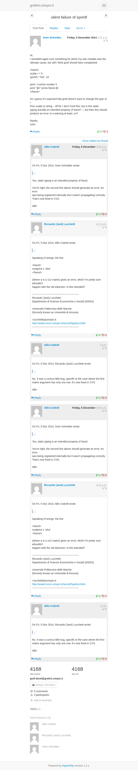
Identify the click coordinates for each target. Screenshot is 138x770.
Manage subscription (44, 685)
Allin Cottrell (51, 146)
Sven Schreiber (52, 37)
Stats (67, 28)
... (34, 173)
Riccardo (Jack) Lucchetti (59, 224)
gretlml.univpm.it (42, 5)
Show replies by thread (95, 140)
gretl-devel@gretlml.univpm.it (46, 678)
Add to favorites (41, 700)
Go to (80, 28)
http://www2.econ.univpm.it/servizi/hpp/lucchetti (58, 323)
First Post (38, 28)
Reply (35, 131)
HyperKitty (68, 765)
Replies (54, 28)
